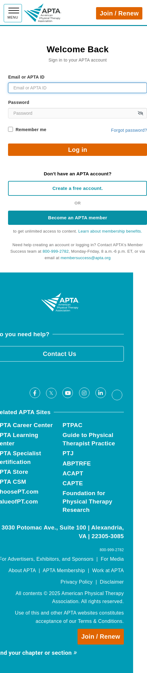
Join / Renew (119, 13)
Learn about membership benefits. (110, 231)
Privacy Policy (77, 582)
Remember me (30, 129)
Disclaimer (112, 582)
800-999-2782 (56, 251)
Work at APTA (108, 570)
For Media (112, 559)
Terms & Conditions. (101, 621)
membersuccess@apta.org (86, 257)
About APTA (22, 570)
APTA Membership (64, 570)
